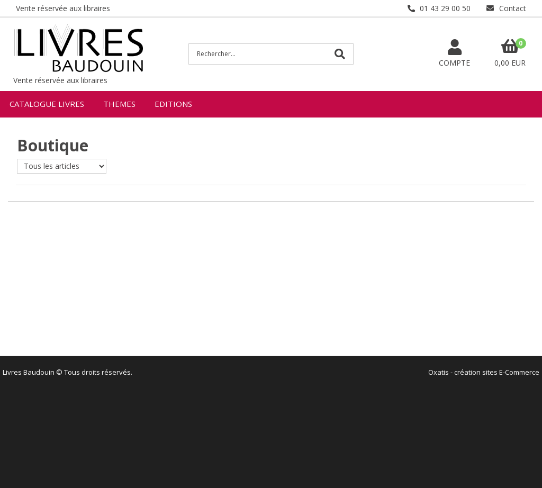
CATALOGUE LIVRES (47, 103)
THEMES (119, 103)
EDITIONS (173, 103)
